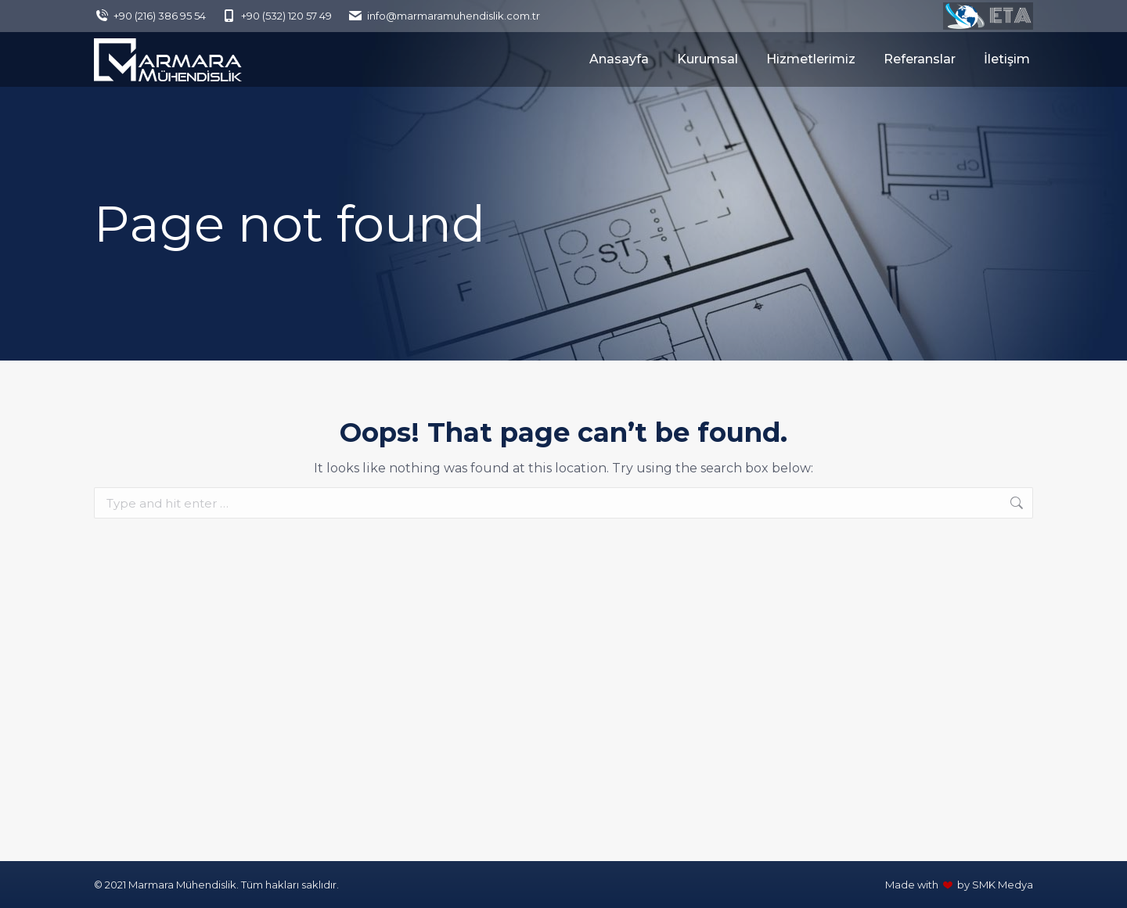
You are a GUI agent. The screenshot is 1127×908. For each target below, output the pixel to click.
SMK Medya (1002, 884)
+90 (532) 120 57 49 (276, 16)
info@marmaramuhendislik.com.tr (443, 16)
